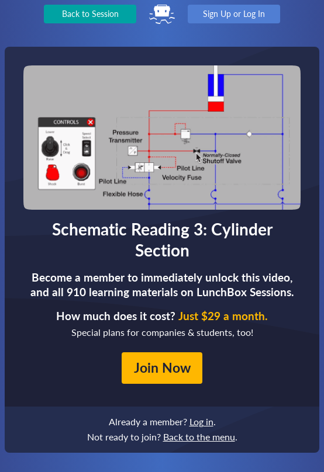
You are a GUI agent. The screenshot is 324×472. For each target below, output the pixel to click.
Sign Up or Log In (234, 14)
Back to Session (90, 14)
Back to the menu (199, 436)
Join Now (162, 367)
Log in (201, 421)
